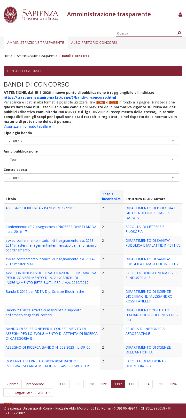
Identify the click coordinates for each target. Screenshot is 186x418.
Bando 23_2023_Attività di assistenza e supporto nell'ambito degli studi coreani (44, 312)
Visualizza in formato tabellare (27, 126)
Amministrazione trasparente (35, 42)
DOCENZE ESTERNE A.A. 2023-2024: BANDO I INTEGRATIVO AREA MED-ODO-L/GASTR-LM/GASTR (47, 363)
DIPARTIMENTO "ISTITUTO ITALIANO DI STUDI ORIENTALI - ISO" (151, 315)
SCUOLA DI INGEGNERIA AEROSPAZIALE (145, 331)
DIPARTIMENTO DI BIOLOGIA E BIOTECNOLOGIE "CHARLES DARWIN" (150, 213)
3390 (90, 384)
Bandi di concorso (24, 71)
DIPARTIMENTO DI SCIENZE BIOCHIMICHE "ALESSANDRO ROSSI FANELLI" (148, 296)
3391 (104, 384)
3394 (145, 384)
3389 (76, 384)
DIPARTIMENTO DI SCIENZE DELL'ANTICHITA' (148, 349)
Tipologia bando (18, 133)
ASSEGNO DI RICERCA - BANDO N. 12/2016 (40, 208)
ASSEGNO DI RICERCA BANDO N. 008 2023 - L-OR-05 (48, 347)
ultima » (44, 392)
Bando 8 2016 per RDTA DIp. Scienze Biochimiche (45, 291)
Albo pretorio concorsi (94, 42)
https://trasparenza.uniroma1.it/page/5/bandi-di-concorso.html (60, 97)
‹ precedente (34, 384)
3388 (63, 384)
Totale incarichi (111, 196)
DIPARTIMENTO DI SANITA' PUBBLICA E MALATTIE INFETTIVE (152, 243)
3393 (132, 384)
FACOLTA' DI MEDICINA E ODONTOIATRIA (146, 363)
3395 (159, 384)
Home (8, 56)
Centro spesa (15, 169)
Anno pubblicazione (21, 151)
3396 (173, 384)
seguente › (23, 392)
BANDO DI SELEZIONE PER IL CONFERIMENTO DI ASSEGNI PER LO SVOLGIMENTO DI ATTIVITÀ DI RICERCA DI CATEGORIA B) (52, 333)
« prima (12, 384)
